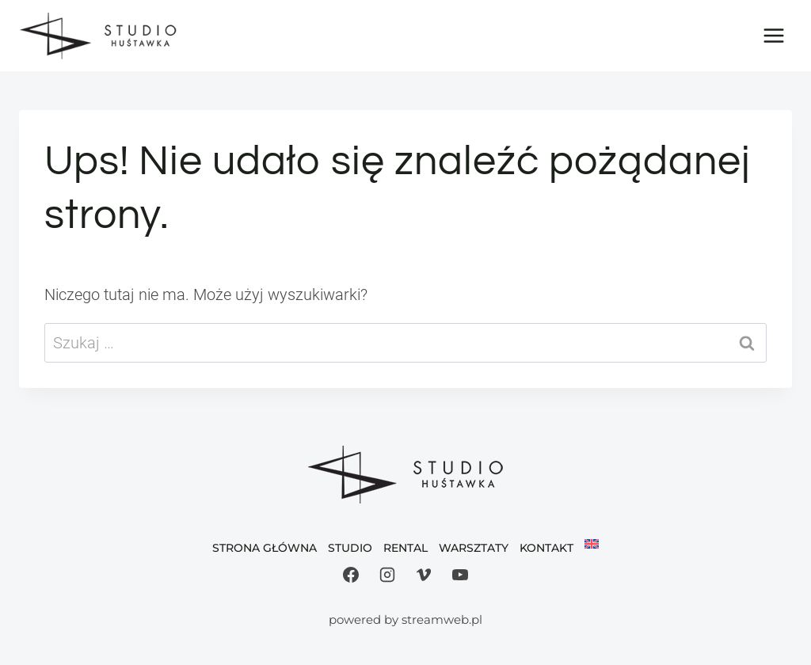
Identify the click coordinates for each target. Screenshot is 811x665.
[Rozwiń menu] (773, 35)
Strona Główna (264, 548)
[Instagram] (387, 575)
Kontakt (546, 548)
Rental (405, 548)
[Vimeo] (424, 575)
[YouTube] (460, 575)
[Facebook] (351, 575)
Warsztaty (473, 548)
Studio (350, 548)
